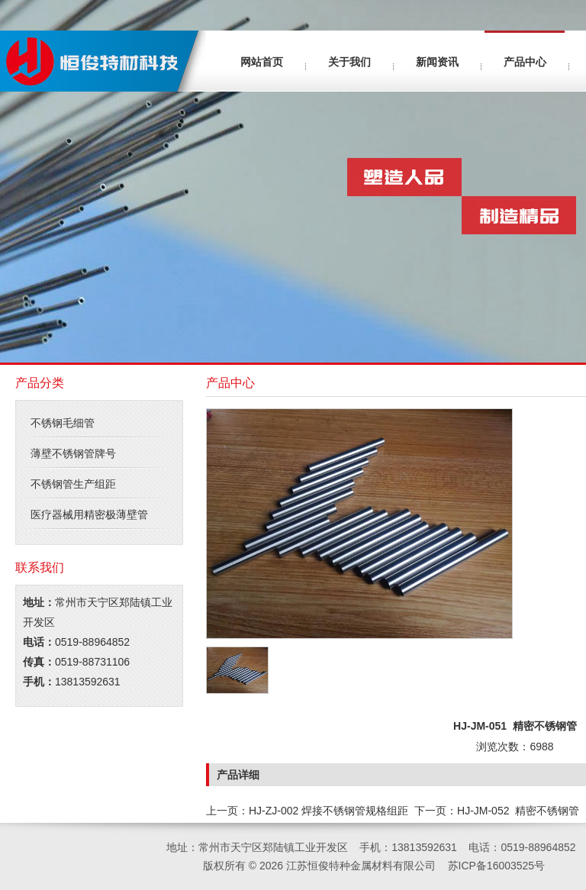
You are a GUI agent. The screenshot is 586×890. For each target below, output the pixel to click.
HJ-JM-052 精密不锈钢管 (518, 811)
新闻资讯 (437, 62)
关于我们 (349, 62)
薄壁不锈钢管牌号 (73, 453)
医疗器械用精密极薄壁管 (89, 514)
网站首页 (261, 62)
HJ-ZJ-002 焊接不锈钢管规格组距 (328, 811)
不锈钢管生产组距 (73, 484)
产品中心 (525, 62)
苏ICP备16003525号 (497, 865)
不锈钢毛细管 (63, 423)
